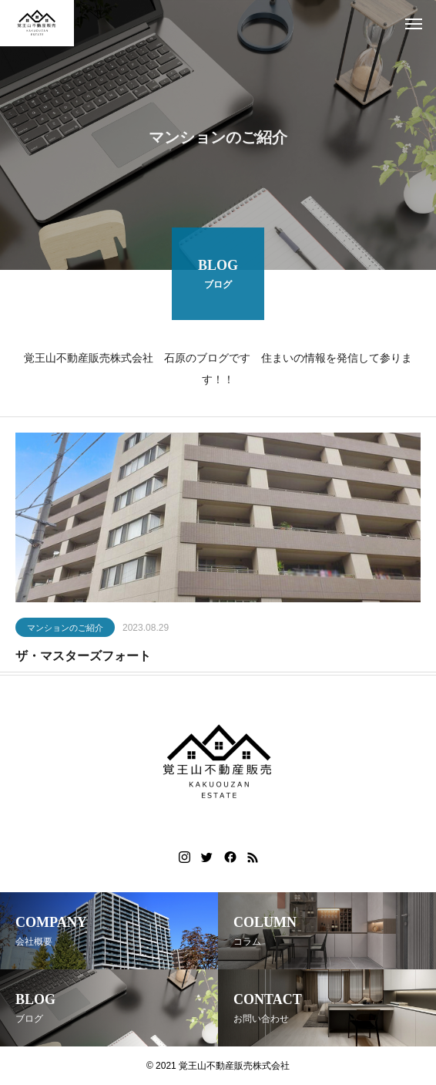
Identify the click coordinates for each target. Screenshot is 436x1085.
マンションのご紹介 (65, 629)
